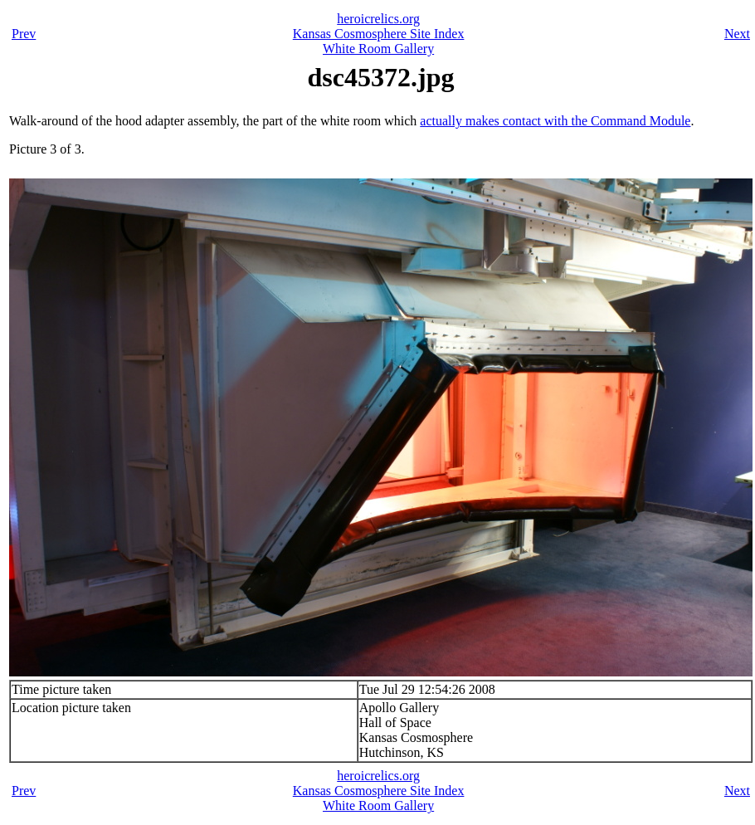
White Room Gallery (378, 48)
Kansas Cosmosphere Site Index (379, 34)
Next (737, 34)
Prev (24, 34)
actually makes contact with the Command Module (555, 121)
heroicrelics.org (378, 19)
